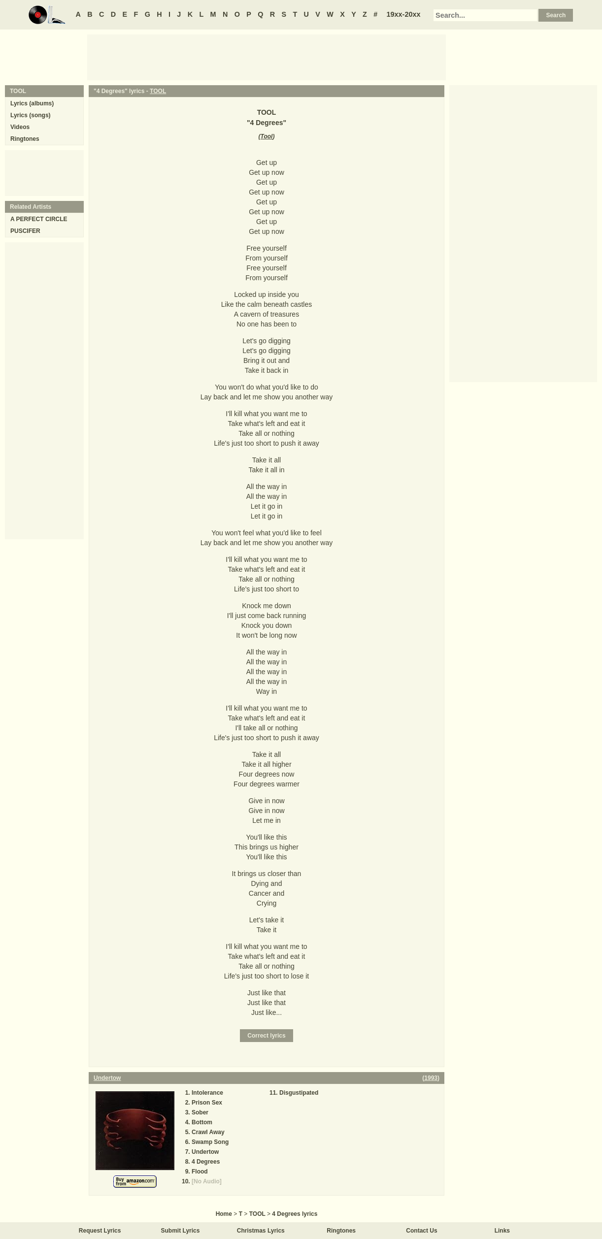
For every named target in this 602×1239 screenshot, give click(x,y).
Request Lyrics (100, 1230)
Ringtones (24, 138)
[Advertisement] (266, 56)
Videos (20, 127)
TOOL (158, 91)
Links (502, 1230)
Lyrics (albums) (32, 103)
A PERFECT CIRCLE (38, 219)
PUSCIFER (25, 231)
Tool (267, 136)
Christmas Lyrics (261, 1230)
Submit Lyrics (180, 1230)
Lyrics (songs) (30, 115)
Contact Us (421, 1230)
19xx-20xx (404, 14)
